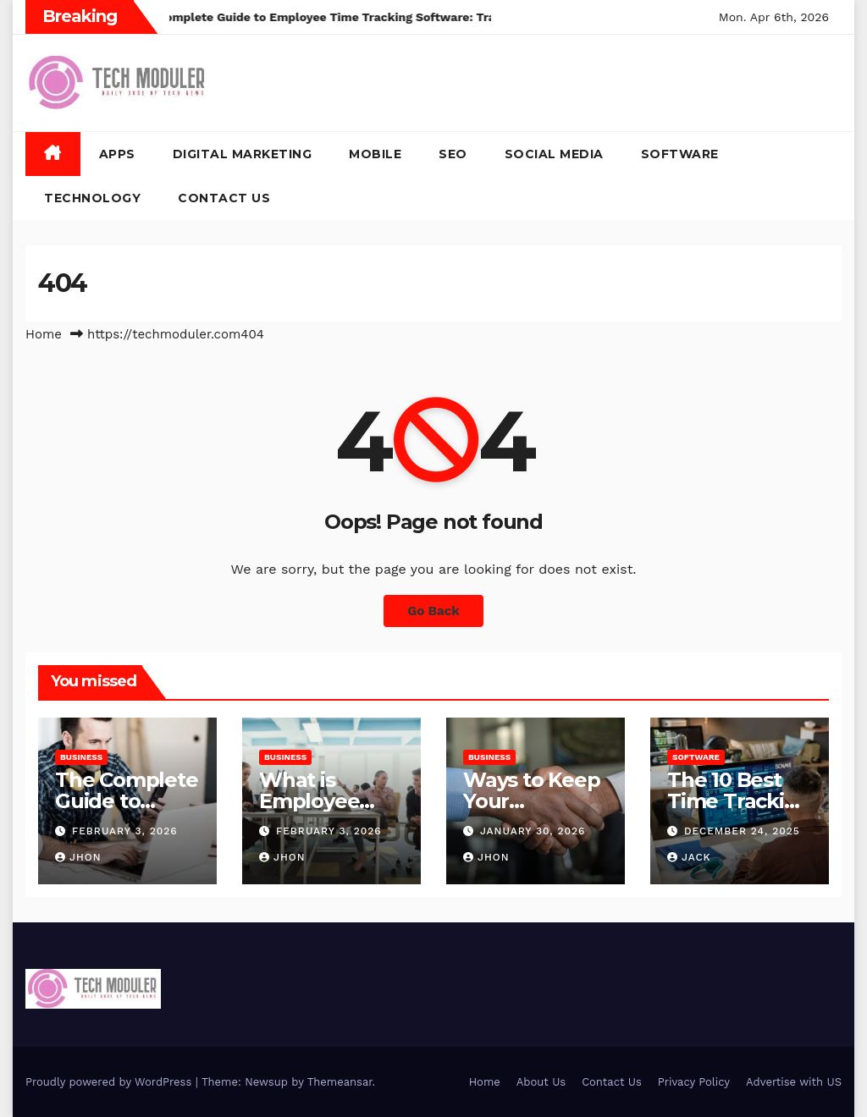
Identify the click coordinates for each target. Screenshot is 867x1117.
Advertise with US (794, 1082)
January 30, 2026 (533, 831)
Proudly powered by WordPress (110, 1082)
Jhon (78, 857)
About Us (541, 1082)
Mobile (375, 154)
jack (689, 857)
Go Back (433, 611)
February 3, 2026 (125, 831)
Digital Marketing (242, 154)
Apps (117, 154)
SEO (453, 154)
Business (81, 757)
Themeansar (340, 1082)
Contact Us (224, 198)
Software (680, 154)
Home (43, 334)
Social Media (554, 154)
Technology (92, 198)
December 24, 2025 (742, 831)
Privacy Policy (694, 1082)
